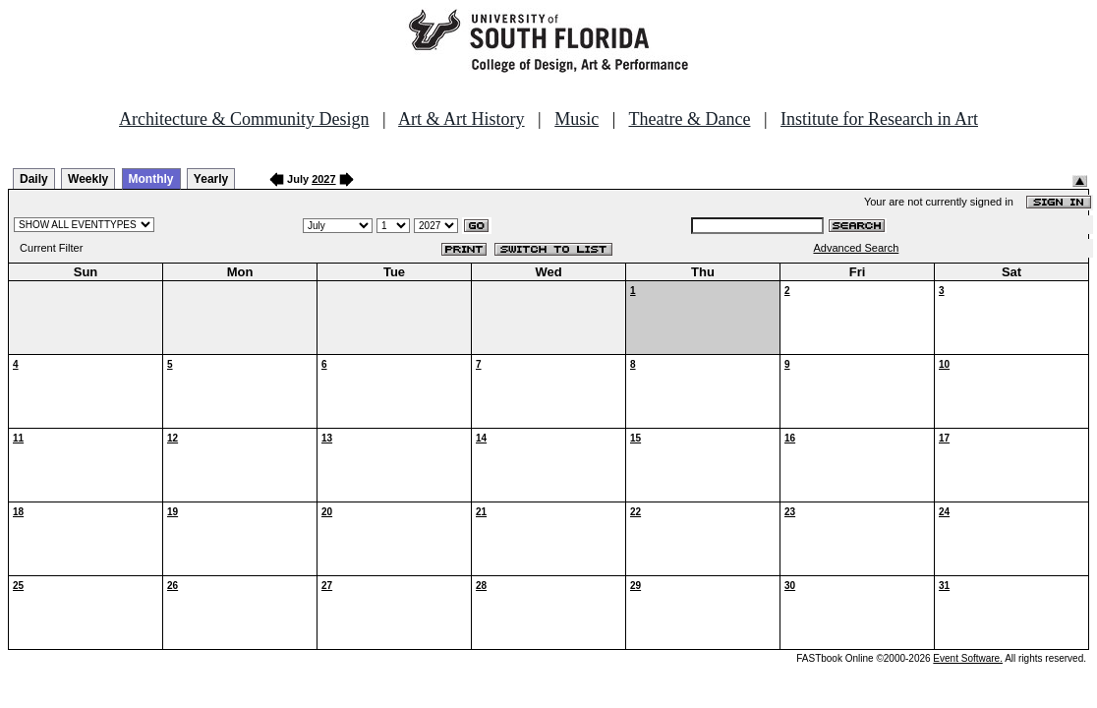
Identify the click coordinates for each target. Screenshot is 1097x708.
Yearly (211, 179)
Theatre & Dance (689, 119)
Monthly (151, 179)
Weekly (88, 179)
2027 (323, 179)
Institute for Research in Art (879, 119)
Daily (34, 179)
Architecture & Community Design (244, 119)
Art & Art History (461, 119)
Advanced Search (855, 248)
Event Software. (968, 658)
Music (576, 119)
